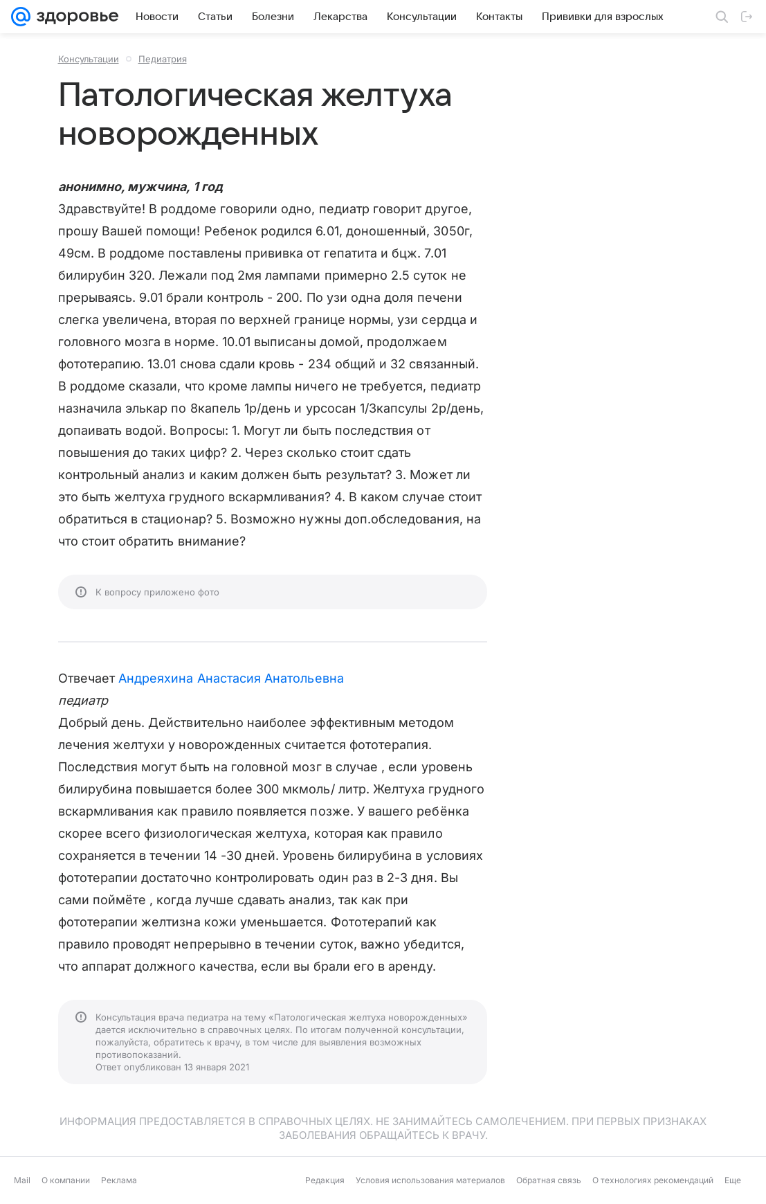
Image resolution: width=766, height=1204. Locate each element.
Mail (22, 1180)
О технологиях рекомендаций (652, 1180)
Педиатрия (162, 58)
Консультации (88, 58)
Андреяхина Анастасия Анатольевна (231, 678)
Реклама (119, 1180)
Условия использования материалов (430, 1180)
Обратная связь (548, 1180)
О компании (66, 1180)
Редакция (325, 1180)
